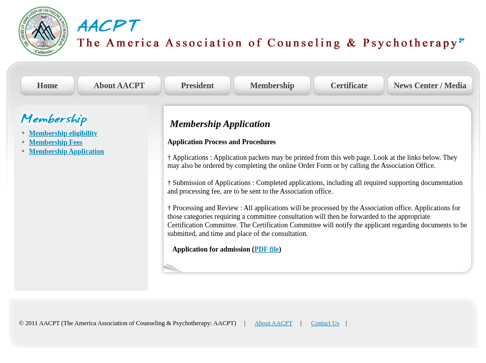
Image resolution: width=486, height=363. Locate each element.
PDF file (266, 249)
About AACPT (119, 85)
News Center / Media (430, 85)
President (197, 85)
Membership (272, 85)
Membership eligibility (63, 133)
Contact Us (325, 323)
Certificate (349, 85)
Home (47, 85)
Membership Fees (56, 142)
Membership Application (66, 151)
